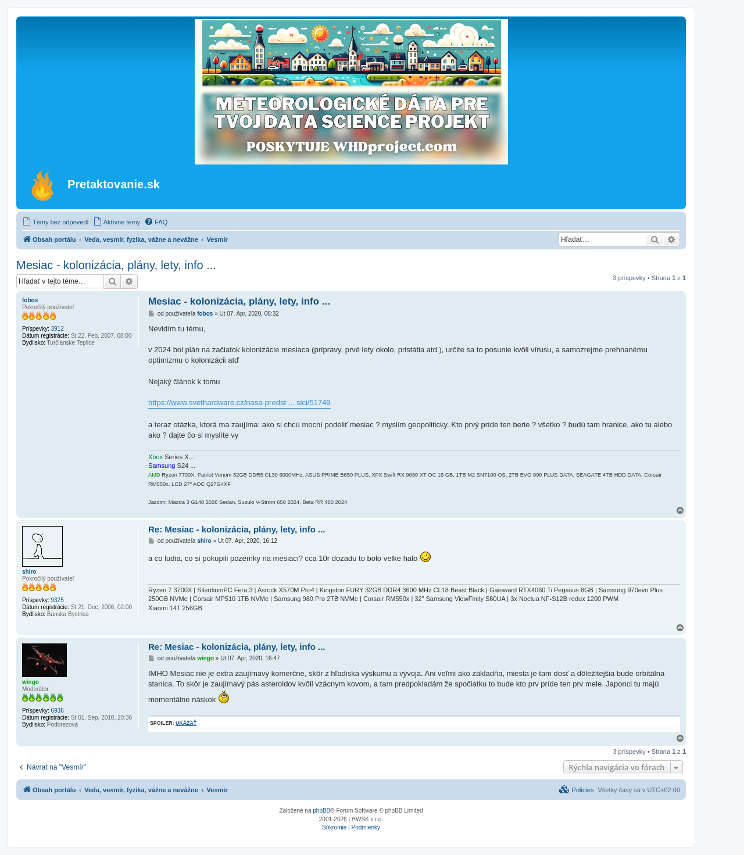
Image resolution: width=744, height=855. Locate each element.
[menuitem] (55, 222)
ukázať (186, 723)
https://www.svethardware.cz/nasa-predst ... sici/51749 (239, 402)
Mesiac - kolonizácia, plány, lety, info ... (116, 265)
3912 (57, 328)
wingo (30, 682)
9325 (57, 600)
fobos (30, 300)
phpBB (321, 810)
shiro (29, 571)
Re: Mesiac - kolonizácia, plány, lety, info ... (237, 529)
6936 (57, 710)
